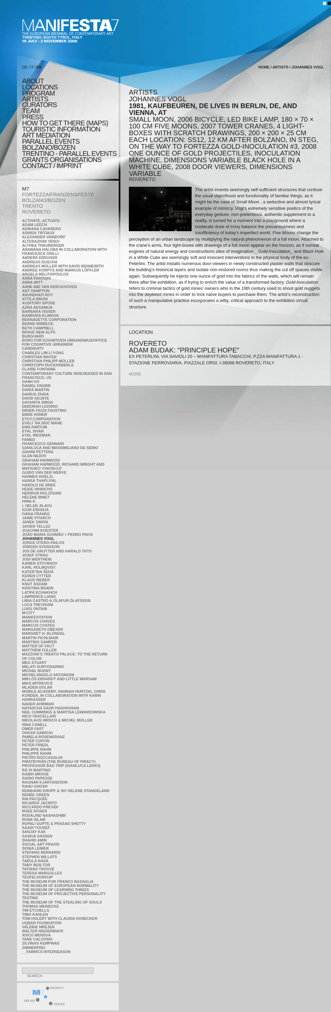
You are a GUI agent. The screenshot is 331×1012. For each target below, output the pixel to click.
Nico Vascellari (39, 716)
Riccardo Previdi (40, 807)
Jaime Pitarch (36, 518)
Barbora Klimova (40, 315)
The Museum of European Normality (60, 886)
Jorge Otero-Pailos (43, 543)
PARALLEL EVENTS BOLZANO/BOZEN (51, 144)
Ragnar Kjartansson (44, 782)
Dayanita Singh (37, 402)
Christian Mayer (39, 357)
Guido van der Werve (44, 472)
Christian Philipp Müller (48, 361)
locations (40, 87)
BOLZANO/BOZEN (43, 200)
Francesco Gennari (43, 444)
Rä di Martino (36, 770)
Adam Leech (34, 225)
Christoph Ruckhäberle (48, 365)
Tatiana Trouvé (38, 869)
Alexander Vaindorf (43, 237)
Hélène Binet (36, 497)
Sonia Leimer (35, 848)
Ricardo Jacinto (39, 803)
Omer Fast (33, 729)
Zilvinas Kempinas (40, 943)
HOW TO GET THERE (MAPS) (65, 123)
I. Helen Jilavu (37, 506)
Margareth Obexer (42, 629)
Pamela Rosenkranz (43, 737)
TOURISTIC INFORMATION (61, 129)
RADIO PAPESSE (37, 778)
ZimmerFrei (33, 948)
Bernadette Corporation (49, 320)
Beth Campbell (38, 328)
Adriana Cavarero (41, 229)
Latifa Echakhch (39, 592)
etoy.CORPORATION (41, 419)
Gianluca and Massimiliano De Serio (60, 448)
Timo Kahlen (35, 914)
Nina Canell (34, 725)
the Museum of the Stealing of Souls (62, 902)
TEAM (31, 111)
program (38, 93)
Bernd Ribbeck (37, 324)
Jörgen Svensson (41, 547)
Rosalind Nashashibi (44, 815)
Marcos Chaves (38, 621)
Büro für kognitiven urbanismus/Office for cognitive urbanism (64, 342)
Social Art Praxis (41, 844)
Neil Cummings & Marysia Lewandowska (63, 712)
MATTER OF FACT (38, 646)
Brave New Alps (38, 332)
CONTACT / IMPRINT (52, 166)
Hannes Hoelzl (38, 476)
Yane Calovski (37, 939)
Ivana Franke (36, 514)
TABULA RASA (35, 861)
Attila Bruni (35, 299)
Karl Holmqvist (39, 567)
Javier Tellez (36, 526)
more (135, 374)
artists (35, 99)
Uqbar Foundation (41, 923)
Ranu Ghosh (34, 786)
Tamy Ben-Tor (36, 865)
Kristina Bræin (37, 588)
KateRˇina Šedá (38, 572)
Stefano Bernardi (41, 852)
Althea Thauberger (43, 245)
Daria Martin (35, 390)
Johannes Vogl (38, 539)
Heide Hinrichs (37, 489)
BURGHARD (33, 336)
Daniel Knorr (36, 386)
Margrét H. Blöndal (43, 633)
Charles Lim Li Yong (43, 353)
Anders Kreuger (40, 258)
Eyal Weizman (36, 435)
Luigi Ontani (34, 609)
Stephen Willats (39, 857)
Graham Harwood (41, 460)
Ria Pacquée (34, 799)
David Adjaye (35, 398)
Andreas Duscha (40, 262)
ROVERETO (36, 212)
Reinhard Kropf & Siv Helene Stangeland (66, 791)
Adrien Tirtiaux (38, 233)
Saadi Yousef (36, 828)
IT (32, 67)
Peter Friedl (35, 745)
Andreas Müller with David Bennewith (63, 266)
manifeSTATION (37, 617)
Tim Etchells (35, 910)
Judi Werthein (37, 559)
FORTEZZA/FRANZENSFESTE (58, 194)
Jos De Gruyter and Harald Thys (57, 551)
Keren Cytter (36, 576)
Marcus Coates (38, 625)
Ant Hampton (36, 291)
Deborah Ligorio (40, 406)
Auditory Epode (38, 303)
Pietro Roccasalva (42, 757)
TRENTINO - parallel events (69, 153)
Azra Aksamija (37, 307)
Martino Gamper (39, 642)
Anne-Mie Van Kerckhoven (49, 287)
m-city (28, 613)
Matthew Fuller (39, 650)
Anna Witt (32, 282)
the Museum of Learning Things (55, 890)
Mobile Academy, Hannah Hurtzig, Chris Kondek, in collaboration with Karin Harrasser (63, 695)
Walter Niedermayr (42, 931)
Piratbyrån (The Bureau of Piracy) (59, 762)
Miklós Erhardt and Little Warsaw (59, 679)
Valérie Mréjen (38, 927)
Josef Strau (35, 555)
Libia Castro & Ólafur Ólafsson (56, 601)
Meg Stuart (34, 663)
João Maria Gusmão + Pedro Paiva (57, 534)
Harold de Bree (39, 485)
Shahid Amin (34, 840)
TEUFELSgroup (37, 877)
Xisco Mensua (36, 935)
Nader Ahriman (38, 704)
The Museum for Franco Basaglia (58, 881)
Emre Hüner (34, 414)
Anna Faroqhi (36, 278)
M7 (25, 188)
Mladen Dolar (37, 687)
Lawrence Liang (39, 596)
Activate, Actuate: (41, 221)
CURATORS (39, 105)
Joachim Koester (40, 530)
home (264, 67)
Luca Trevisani (37, 605)
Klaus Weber (36, 580)
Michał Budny (36, 671)
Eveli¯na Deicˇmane (42, 423)
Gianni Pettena (38, 452)
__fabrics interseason (46, 952)
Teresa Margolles (42, 873)
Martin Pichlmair (40, 638)
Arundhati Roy (37, 295)
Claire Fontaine (39, 369)
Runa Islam (33, 819)
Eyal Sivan (33, 431)
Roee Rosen (34, 811)
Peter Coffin (36, 741)
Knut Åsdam (34, 584)
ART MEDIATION (46, 135)
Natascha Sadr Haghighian (50, 708)
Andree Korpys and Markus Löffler (60, 270)
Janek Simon (35, 522)
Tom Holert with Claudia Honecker (59, 918)
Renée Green (35, 795)
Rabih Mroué (35, 774)
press (32, 117)
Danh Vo (30, 382)
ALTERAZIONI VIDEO (40, 241)
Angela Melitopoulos (45, 274)
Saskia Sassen (37, 836)
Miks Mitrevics (37, 683)
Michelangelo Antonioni (48, 675)
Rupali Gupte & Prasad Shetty (54, 824)
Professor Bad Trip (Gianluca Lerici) (61, 766)
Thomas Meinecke (40, 906)
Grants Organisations (61, 160)
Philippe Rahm (36, 749)
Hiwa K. (29, 501)
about (33, 81)
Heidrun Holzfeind (41, 493)
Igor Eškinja (35, 510)
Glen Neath (34, 456)
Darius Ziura (35, 394)
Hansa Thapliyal (39, 481)
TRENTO (32, 206)
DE (24, 67)
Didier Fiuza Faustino (44, 410)
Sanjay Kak (34, 832)
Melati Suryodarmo (43, 667)
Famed (28, 440)
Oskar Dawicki (37, 733)
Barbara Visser (39, 311)
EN (38, 67)
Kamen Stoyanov (39, 563)
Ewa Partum (34, 427)
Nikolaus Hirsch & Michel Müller (57, 720)
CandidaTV (33, 348)
